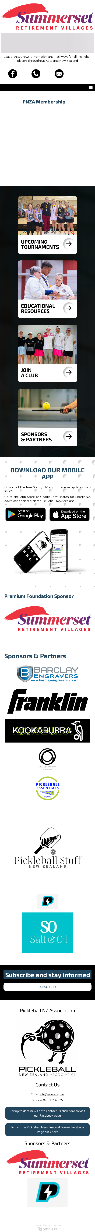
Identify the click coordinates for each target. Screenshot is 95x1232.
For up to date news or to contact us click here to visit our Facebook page (47, 1113)
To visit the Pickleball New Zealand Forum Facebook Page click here (47, 1129)
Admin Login (47, 1228)
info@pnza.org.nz (52, 1094)
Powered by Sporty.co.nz (47, 1225)
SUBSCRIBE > (47, 987)
